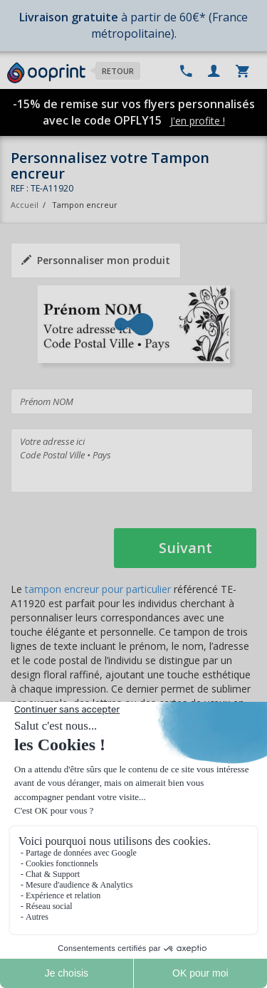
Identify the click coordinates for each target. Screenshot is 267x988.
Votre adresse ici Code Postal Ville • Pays (132, 461)
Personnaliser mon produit (95, 260)
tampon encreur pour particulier (98, 589)
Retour (118, 70)
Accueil (24, 204)
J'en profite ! (197, 120)
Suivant (185, 547)
